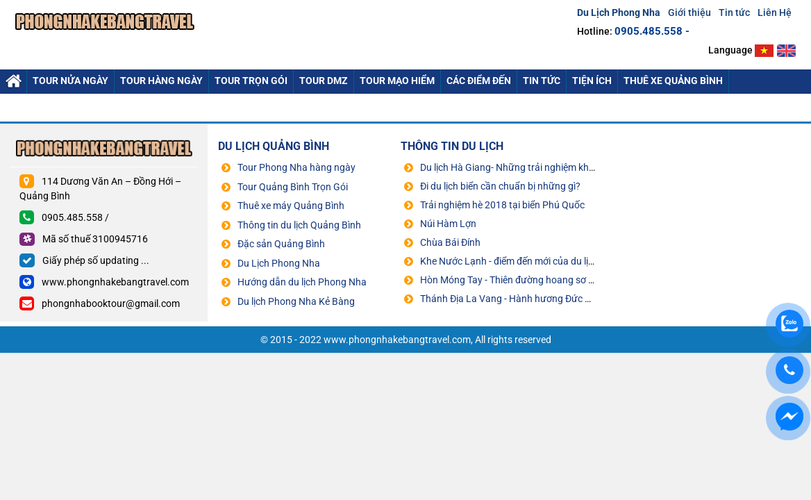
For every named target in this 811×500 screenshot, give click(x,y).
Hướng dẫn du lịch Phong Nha (302, 282)
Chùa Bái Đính (450, 242)
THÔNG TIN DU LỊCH (452, 146)
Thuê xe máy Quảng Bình (290, 205)
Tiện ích (592, 80)
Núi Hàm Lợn (448, 223)
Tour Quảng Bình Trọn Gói (292, 186)
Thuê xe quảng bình (673, 80)
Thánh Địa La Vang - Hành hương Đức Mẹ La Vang (528, 298)
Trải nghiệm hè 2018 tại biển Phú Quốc (502, 204)
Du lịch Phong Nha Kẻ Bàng (296, 301)
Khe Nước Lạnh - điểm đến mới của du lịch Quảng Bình (535, 261)
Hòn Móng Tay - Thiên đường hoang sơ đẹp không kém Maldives (557, 279)
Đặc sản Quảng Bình (281, 243)
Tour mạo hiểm (397, 80)
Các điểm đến (478, 80)
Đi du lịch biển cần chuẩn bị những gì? (500, 186)
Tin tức (734, 12)
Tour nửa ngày (70, 80)
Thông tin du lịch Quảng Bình (299, 225)
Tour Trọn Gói (251, 80)
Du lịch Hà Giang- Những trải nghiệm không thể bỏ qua (536, 167)
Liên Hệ (775, 12)
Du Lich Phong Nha (13, 81)
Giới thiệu (689, 12)
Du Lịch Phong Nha (278, 263)
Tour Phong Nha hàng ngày (296, 167)
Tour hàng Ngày (161, 80)
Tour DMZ (323, 80)
